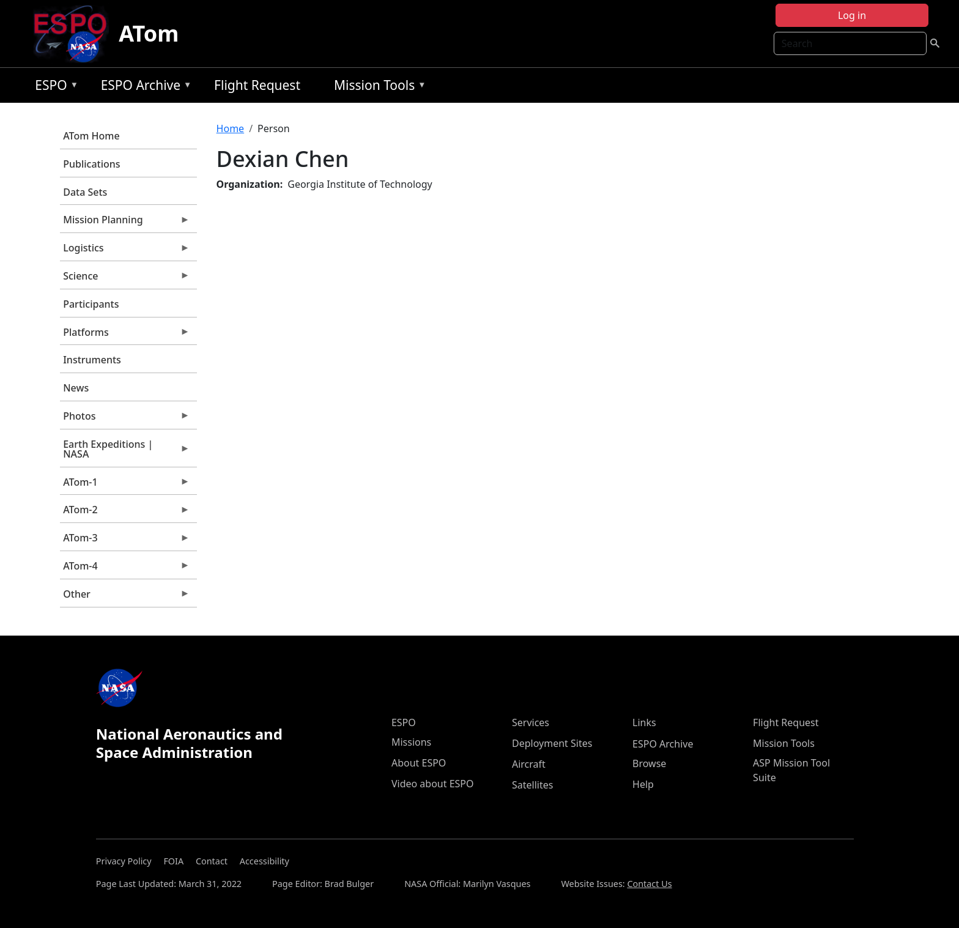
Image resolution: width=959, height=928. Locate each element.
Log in (852, 15)
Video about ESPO (432, 783)
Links (644, 722)
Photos (125, 419)
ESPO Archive (143, 87)
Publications (91, 164)
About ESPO (418, 763)
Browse (649, 763)
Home (231, 128)
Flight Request (257, 85)
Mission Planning (125, 222)
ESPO (53, 87)
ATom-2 (125, 512)
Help (643, 784)
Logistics (125, 251)
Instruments (92, 359)
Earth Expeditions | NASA (125, 452)
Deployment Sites (552, 743)
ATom (149, 33)
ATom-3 (125, 541)
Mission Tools (377, 87)
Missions (411, 742)
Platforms (125, 335)
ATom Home (91, 136)
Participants (91, 304)
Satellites (532, 785)
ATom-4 (125, 569)
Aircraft (529, 764)
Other (125, 597)
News (76, 388)
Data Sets (85, 192)
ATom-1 (125, 485)
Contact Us (649, 883)
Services (530, 722)
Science (125, 279)
